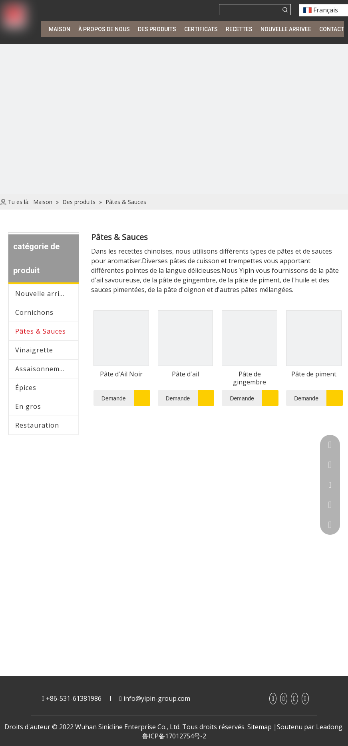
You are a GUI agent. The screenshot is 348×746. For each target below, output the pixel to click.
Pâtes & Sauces (40, 331)
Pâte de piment (313, 374)
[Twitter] (305, 698)
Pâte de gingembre (249, 378)
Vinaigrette (34, 350)
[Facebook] (272, 698)
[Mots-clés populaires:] (285, 9)
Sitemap (259, 726)
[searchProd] (249, 9)
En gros (28, 406)
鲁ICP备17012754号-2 (174, 736)
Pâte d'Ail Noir (121, 374)
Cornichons (34, 312)
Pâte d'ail (185, 374)
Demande (109, 398)
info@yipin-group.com (156, 698)
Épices (25, 387)
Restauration (37, 425)
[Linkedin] (283, 698)
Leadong (329, 726)
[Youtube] (294, 698)
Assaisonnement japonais (46, 368)
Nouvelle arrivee (43, 293)
